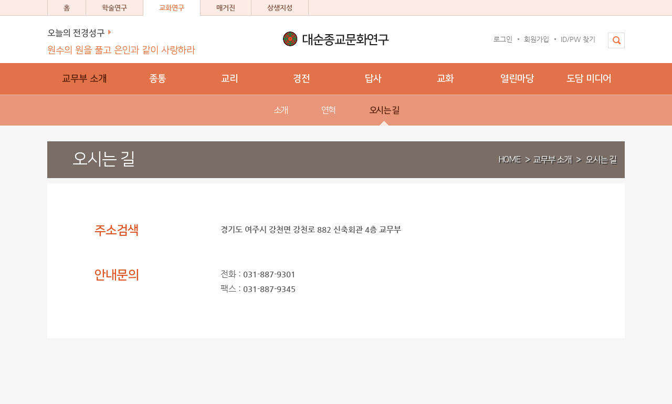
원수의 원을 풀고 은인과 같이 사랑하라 (121, 50)
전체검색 (613, 46)
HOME (509, 159)
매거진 (225, 8)
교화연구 (171, 8)
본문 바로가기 (0, 0)
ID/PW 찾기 (578, 39)
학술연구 (114, 8)
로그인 (503, 39)
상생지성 (279, 8)
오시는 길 (600, 159)
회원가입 (536, 39)
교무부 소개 (552, 159)
